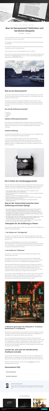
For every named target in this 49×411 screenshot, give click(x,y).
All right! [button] (44, 409)
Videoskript (31, 361)
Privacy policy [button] (4, 409)
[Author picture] (7, 385)
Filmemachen (25, 25)
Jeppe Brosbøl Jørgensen (17, 383)
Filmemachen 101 (17, 55)
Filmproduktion (21, 33)
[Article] (9, 403)
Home (16, 25)
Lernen (20, 25)
